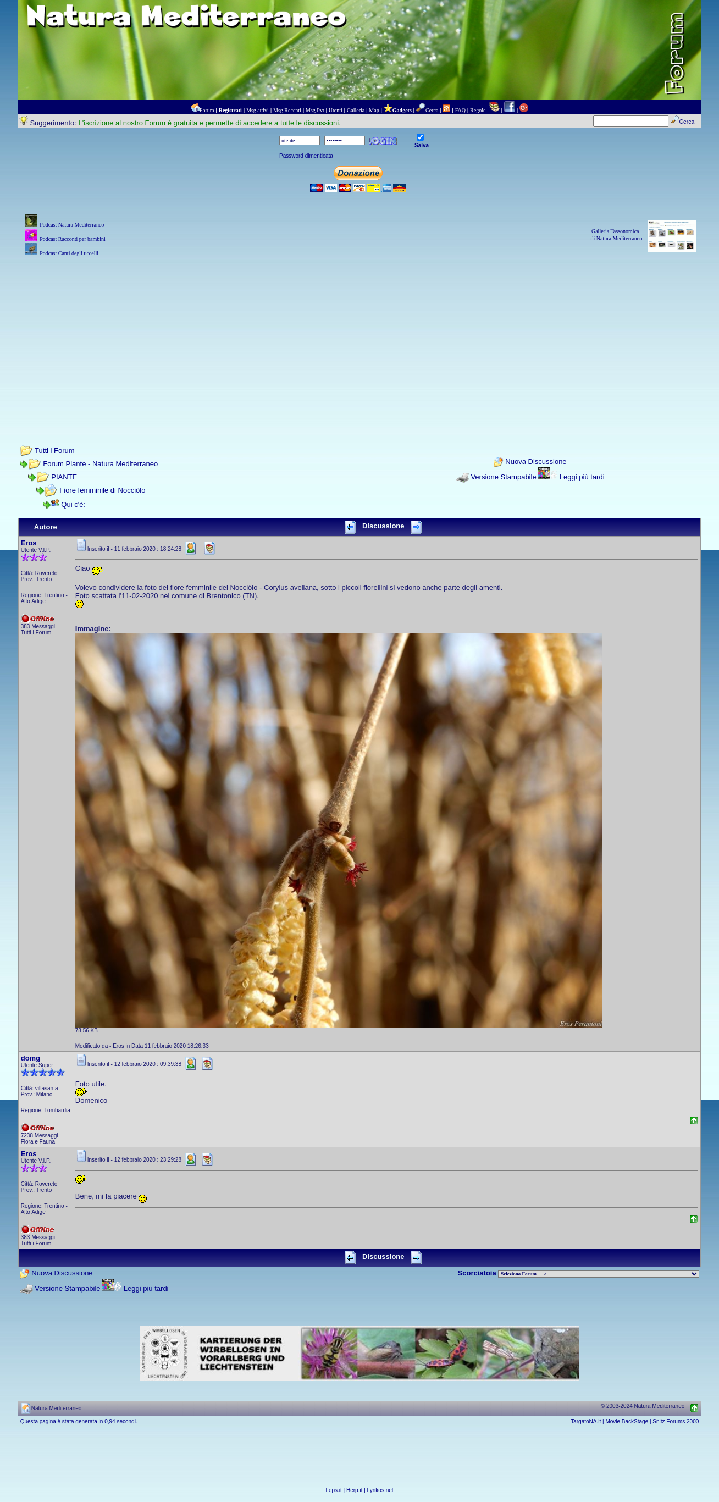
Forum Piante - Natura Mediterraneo (100, 464)
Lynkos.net (380, 1490)
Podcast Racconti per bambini (73, 239)
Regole (477, 110)
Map (374, 110)
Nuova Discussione (535, 461)
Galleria (355, 110)
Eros (29, 543)
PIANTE (64, 477)
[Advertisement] (359, 336)
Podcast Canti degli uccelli (69, 253)
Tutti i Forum (54, 450)
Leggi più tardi (582, 477)
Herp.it (354, 1490)
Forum (207, 110)
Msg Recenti (287, 110)
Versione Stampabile (503, 477)
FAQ (460, 110)
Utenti (335, 110)
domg (30, 1058)
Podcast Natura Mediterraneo (72, 225)
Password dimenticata (306, 156)
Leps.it (333, 1490)
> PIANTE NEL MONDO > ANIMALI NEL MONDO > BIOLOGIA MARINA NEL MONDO (598, 1274)
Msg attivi (257, 110)
